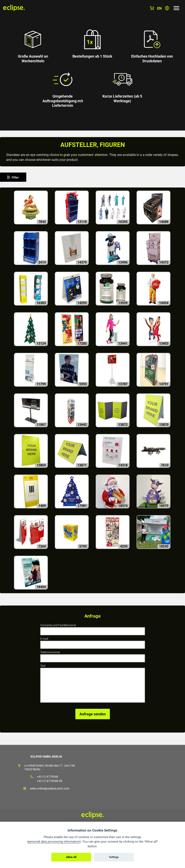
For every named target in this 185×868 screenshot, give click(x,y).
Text (43, 665)
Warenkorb (152, 8)
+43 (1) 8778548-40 (49, 781)
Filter (15, 177)
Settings (114, 857)
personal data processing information (54, 841)
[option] (92, 65)
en (159, 8)
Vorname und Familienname (58, 625)
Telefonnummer (50, 652)
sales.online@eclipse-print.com (49, 788)
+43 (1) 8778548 (47, 776)
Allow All (71, 857)
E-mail (44, 638)
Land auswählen (167, 8)
